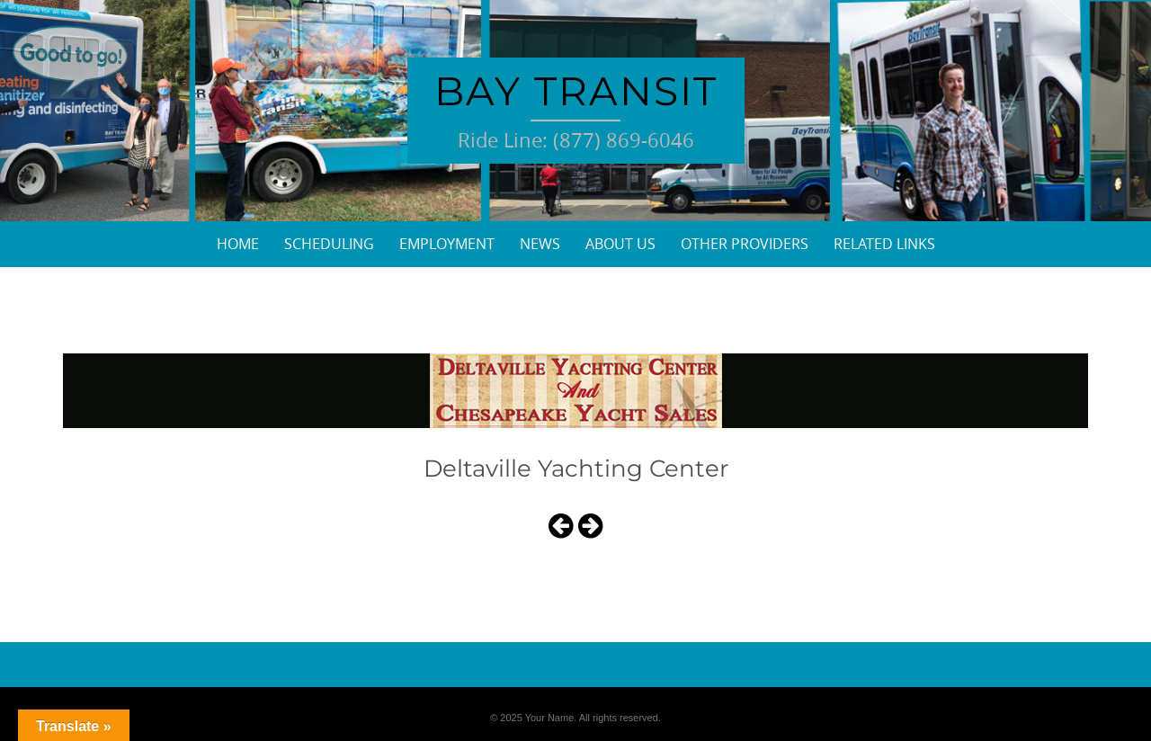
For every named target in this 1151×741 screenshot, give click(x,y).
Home (238, 244)
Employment (447, 244)
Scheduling (329, 244)
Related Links (884, 244)
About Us (620, 244)
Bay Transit (576, 91)
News (540, 244)
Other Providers (744, 244)
